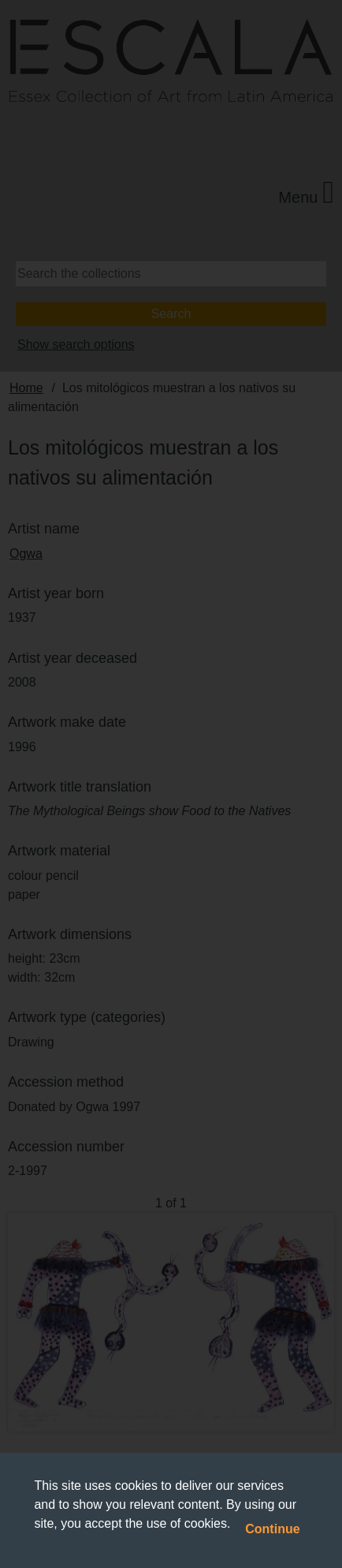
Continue (272, 1529)
